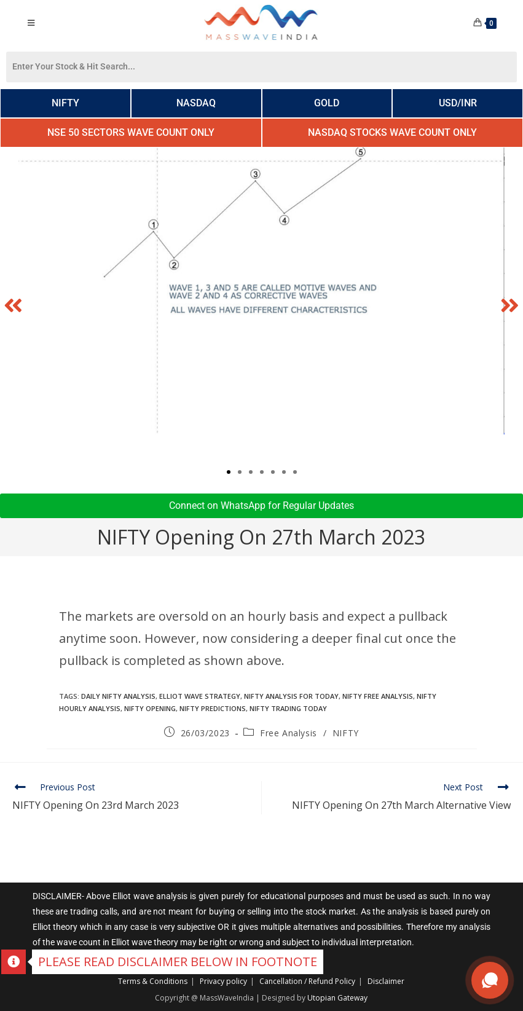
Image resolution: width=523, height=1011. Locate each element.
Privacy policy (223, 981)
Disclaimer (386, 981)
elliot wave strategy (199, 696)
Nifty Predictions (212, 708)
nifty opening (150, 708)
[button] (13, 305)
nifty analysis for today (291, 696)
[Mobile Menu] (31, 22)
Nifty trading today (288, 708)
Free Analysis (288, 733)
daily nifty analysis (118, 696)
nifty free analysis (377, 696)
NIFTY (345, 733)
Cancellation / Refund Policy (307, 981)
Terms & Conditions (152, 981)
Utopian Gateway (337, 998)
